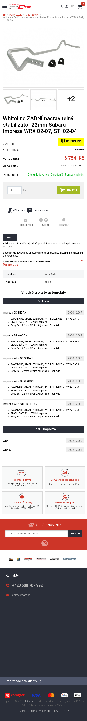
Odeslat (75, 533)
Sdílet (44, 222)
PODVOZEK (15, 14)
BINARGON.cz (60, 710)
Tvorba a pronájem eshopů (34, 710)
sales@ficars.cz (21, 594)
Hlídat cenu (16, 210)
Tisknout (64, 222)
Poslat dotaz (37, 210)
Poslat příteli (25, 222)
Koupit (68, 190)
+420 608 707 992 (27, 585)
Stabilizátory (31, 14)
